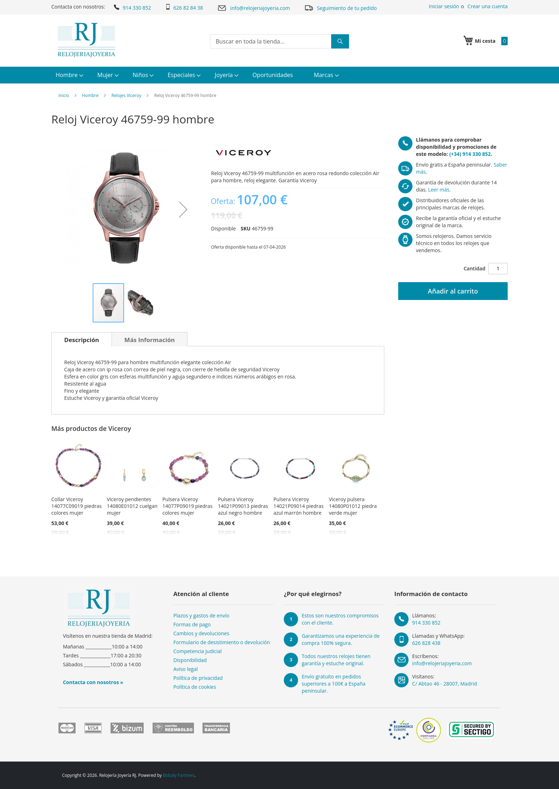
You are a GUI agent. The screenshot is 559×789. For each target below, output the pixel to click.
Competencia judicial (197, 651)
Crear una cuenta (487, 6)
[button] (183, 209)
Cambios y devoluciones (201, 633)
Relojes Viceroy (126, 95)
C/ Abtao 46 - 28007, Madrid (444, 683)
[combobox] (279, 41)
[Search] (340, 41)
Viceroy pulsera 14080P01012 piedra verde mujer (353, 506)
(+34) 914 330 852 (470, 154)
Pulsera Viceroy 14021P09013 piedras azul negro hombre (243, 506)
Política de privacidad (197, 678)
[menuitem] (68, 75)
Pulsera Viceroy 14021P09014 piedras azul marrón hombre (298, 506)
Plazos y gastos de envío (201, 615)
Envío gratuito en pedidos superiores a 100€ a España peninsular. (333, 683)
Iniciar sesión (444, 6)
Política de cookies (194, 686)
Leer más (439, 189)
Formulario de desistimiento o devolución (221, 642)
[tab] (81, 339)
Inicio (63, 95)
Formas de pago (192, 624)
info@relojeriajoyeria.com (253, 8)
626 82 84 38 (184, 7)
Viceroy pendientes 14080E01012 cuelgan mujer (132, 506)
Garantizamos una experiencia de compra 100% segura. (341, 639)
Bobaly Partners (179, 775)
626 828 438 (426, 643)
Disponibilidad (190, 660)
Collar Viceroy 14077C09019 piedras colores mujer (76, 506)
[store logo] (86, 40)
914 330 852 (132, 7)
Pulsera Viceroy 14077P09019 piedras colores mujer (187, 506)
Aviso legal (185, 669)
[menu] (279, 75)
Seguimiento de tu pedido (340, 7)
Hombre (90, 95)
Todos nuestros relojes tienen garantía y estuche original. (336, 660)
